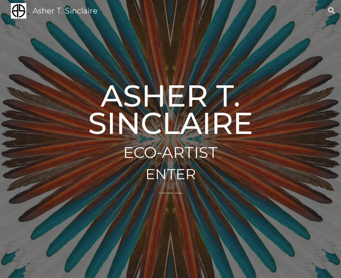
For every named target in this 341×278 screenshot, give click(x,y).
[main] (170, 122)
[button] (331, 11)
